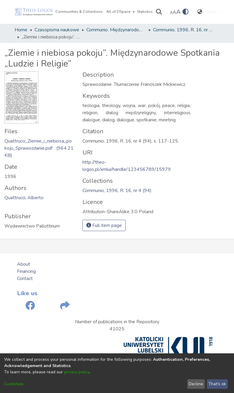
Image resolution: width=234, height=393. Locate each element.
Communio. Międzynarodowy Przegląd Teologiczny (116, 30)
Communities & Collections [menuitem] (79, 11)
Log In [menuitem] (211, 11)
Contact (25, 278)
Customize (14, 384)
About (23, 264)
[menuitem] (120, 12)
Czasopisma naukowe (57, 30)
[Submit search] (159, 12)
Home (21, 30)
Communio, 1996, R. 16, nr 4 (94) (183, 30)
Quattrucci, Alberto (23, 197)
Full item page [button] (104, 225)
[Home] (33, 11)
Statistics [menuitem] (145, 11)
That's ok (217, 384)
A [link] (171, 12)
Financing (26, 271)
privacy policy (76, 372)
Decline (196, 384)
